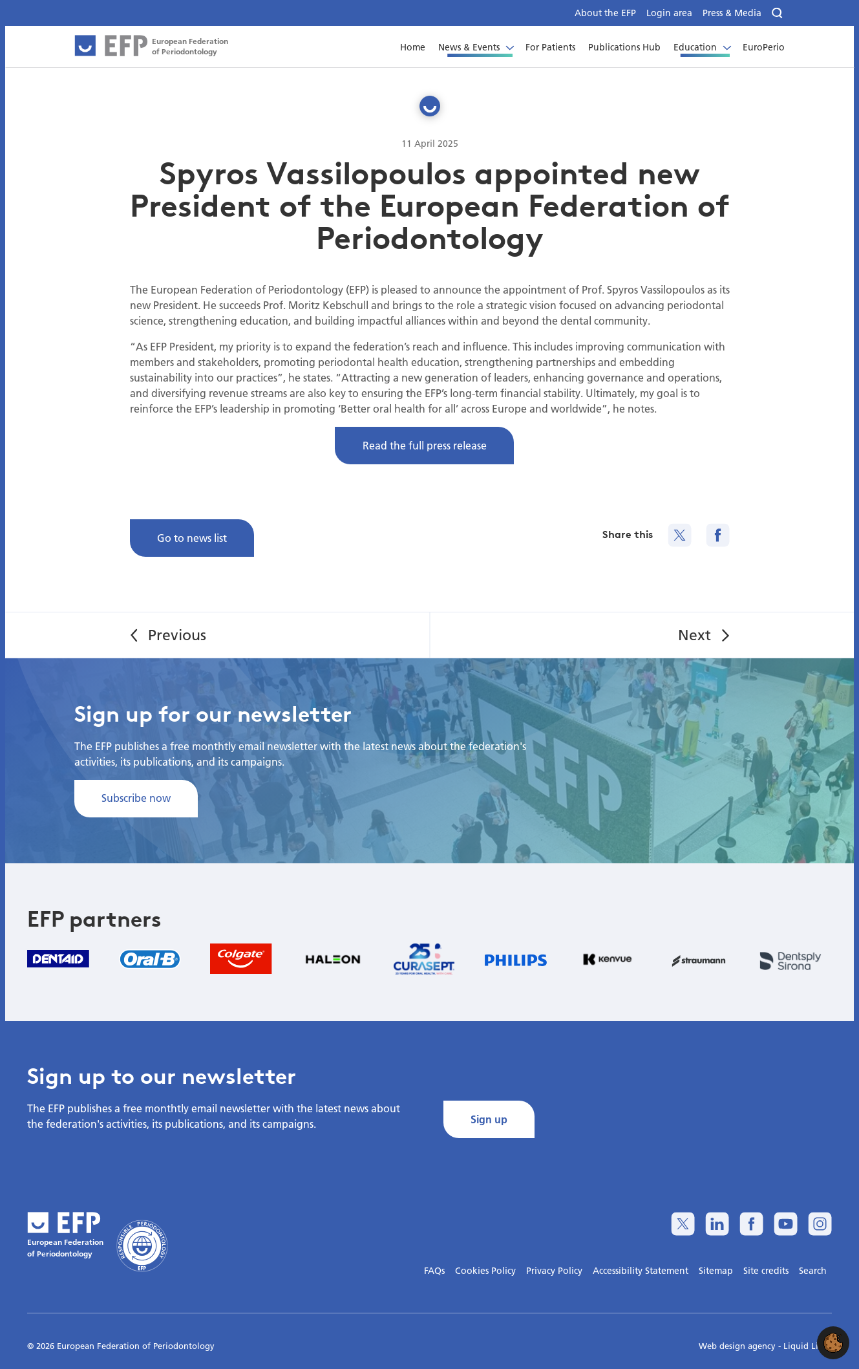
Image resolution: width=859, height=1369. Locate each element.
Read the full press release (425, 445)
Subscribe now (136, 797)
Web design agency (738, 1346)
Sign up (489, 1119)
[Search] (778, 13)
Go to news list (192, 537)
